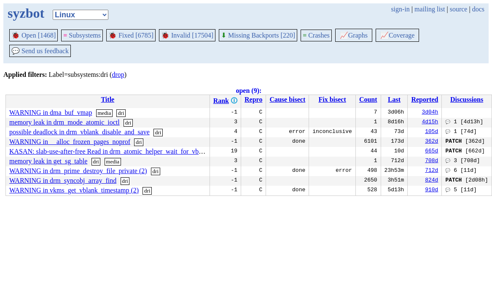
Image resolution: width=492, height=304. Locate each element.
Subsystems (82, 35)
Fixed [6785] (130, 35)
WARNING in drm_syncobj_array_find (62, 180)
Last (394, 99)
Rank (221, 100)
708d (431, 161)
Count (368, 99)
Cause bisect (287, 99)
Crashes (316, 35)
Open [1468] (33, 35)
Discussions (466, 99)
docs (478, 9)
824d (431, 181)
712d (431, 171)
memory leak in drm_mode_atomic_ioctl (64, 122)
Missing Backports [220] (258, 35)
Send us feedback (40, 50)
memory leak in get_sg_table (48, 161)
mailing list (429, 9)
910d (431, 190)
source (459, 9)
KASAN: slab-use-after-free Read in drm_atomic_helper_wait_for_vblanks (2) (116, 151)
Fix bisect (332, 99)
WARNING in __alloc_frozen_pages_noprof (69, 141)
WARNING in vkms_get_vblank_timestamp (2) (74, 190)
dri (121, 113)
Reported (424, 99)
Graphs (354, 35)
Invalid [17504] (187, 35)
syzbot (26, 13)
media (104, 113)
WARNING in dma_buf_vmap (50, 112)
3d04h (430, 113)
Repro (253, 99)
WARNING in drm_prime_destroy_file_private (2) (78, 170)
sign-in (400, 9)
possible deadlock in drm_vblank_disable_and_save (79, 132)
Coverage (397, 35)
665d (431, 151)
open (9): (248, 90)
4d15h (430, 122)
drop (118, 74)
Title (107, 99)
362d (431, 142)
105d (431, 132)
